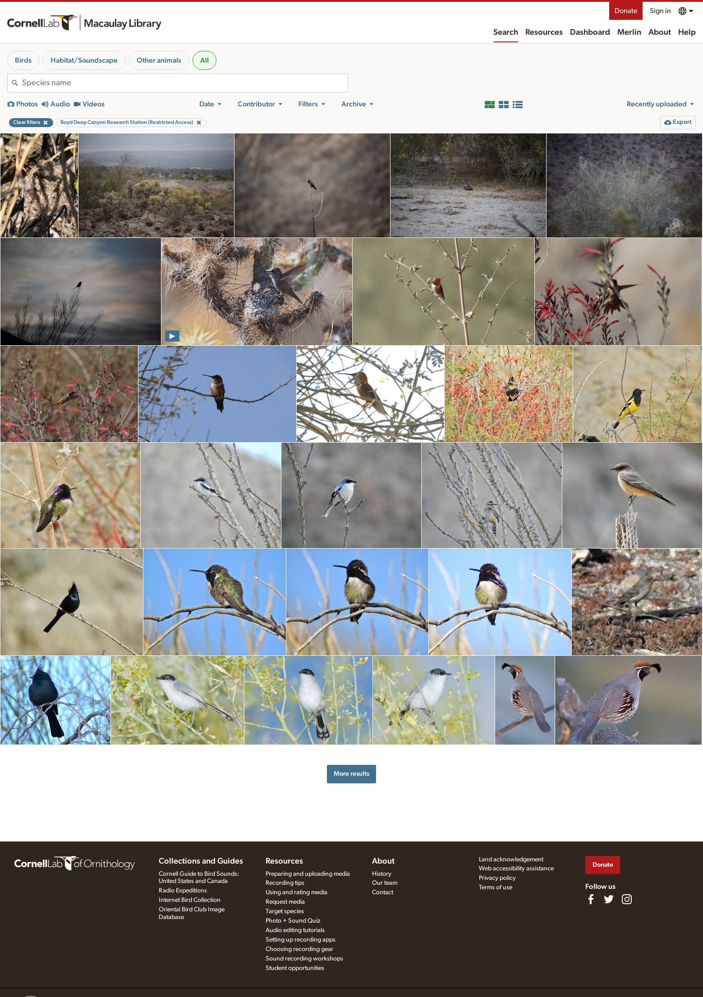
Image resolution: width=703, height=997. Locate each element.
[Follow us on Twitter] (608, 899)
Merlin (629, 32)
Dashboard (590, 32)
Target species (285, 911)
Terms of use (495, 887)
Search (505, 32)
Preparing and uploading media (308, 874)
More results (351, 773)
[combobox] (185, 83)
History (381, 874)
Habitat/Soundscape (84, 60)
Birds (23, 60)
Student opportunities (295, 968)
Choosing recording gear (299, 949)
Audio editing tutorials (295, 930)
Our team (384, 883)
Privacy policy (497, 878)
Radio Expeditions (183, 890)
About (659, 32)
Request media (285, 902)
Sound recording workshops (304, 959)
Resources (544, 32)
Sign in (660, 10)
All (204, 60)
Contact (382, 892)
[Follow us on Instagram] (626, 899)
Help (687, 32)
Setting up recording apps (300, 940)
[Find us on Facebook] (590, 899)
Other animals (159, 60)
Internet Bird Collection (190, 900)
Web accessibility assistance (516, 868)
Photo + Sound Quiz (293, 921)
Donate (626, 10)
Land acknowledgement (511, 859)
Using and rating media (296, 892)
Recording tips (285, 883)
